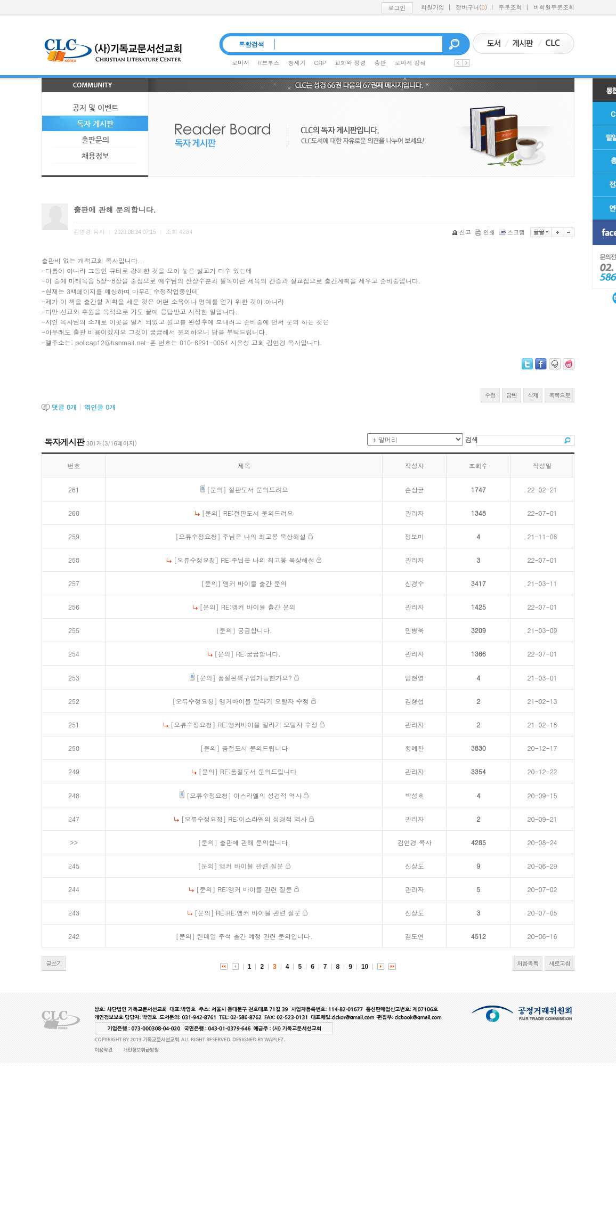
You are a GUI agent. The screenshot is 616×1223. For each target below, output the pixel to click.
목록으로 (559, 395)
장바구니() (471, 7)
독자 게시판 (95, 123)
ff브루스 (269, 63)
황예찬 (414, 747)
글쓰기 (54, 963)
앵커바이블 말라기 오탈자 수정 (264, 701)
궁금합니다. (255, 630)
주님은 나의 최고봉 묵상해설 (264, 536)
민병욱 (414, 630)
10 (364, 966)
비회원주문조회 (553, 7)
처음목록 (527, 963)
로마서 (240, 63)
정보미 (414, 536)
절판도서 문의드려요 (258, 489)
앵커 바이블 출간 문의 (255, 583)
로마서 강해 (410, 63)
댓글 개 (64, 406)
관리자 (414, 512)
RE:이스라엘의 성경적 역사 (267, 818)
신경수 (414, 583)
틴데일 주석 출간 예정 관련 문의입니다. (255, 936)
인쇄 (485, 232)
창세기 (297, 63)
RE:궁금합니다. (258, 653)
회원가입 (432, 7)
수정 (490, 395)
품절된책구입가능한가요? (255, 677)
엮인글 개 (100, 406)
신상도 (414, 865)
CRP (320, 63)
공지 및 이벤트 (95, 107)
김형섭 (414, 701)
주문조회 (510, 7)
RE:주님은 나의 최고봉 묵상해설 (267, 559)
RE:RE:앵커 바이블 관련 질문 (258, 912)
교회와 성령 (350, 63)
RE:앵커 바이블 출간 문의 (258, 606)
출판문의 (95, 139)
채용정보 (95, 155)
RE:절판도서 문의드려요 (258, 512)
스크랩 (512, 232)
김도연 (414, 936)
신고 (462, 232)
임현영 (414, 677)
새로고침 (559, 963)
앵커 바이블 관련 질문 (251, 865)
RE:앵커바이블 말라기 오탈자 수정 (267, 724)
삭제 (533, 395)
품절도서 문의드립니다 (255, 747)
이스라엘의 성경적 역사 (267, 795)
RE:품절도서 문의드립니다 (258, 771)
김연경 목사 (415, 842)
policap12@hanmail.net (110, 342)
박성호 (414, 795)
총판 (380, 63)
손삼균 (414, 489)
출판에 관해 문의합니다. (255, 842)
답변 (511, 395)
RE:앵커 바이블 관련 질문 (254, 889)
